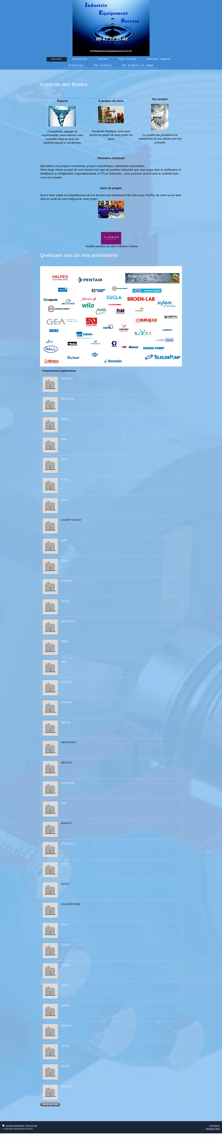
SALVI (64, 863)
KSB (63, 661)
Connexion (214, 1125)
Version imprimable (13, 1125)
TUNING (65, 944)
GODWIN (66, 580)
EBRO (64, 439)
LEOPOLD (66, 681)
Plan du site (31, 1125)
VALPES (65, 964)
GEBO (64, 540)
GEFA (64, 560)
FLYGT (64, 479)
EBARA (65, 418)
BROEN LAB (67, 398)
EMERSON (66, 1086)
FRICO (64, 499)
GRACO (65, 600)
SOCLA (65, 924)
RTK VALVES (68, 843)
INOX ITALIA (68, 621)
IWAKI (64, 641)
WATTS (65, 1005)
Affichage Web (213, 1129)
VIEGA (64, 985)
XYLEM (65, 1045)
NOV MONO (68, 782)
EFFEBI (64, 459)
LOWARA (66, 702)
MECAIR (65, 722)
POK (63, 803)
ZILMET (65, 1066)
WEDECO (66, 1025)
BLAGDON (67, 378)
